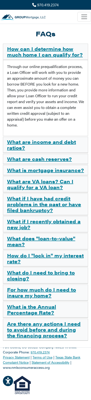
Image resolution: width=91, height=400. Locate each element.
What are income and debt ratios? (41, 144)
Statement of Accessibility (50, 362)
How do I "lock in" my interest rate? (45, 258)
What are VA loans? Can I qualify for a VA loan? (40, 184)
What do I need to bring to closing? (41, 275)
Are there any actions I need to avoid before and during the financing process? (44, 329)
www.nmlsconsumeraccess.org (26, 367)
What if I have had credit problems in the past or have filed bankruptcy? (44, 204)
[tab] (45, 52)
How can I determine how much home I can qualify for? (45, 51)
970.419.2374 (45, 5)
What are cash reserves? (39, 158)
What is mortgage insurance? (45, 170)
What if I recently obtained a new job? (44, 224)
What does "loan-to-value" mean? (41, 241)
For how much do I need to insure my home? (41, 292)
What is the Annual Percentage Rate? (31, 309)
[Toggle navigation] (84, 17)
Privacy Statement (16, 357)
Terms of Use (42, 357)
